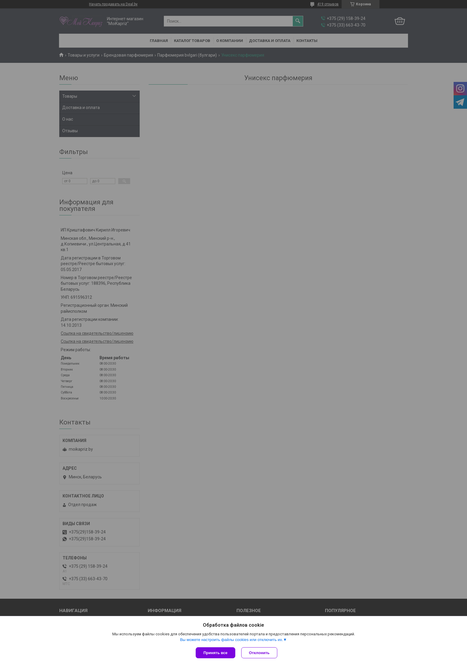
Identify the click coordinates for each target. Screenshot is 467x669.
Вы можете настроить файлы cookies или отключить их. (231, 639)
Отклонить (259, 653)
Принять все (215, 653)
